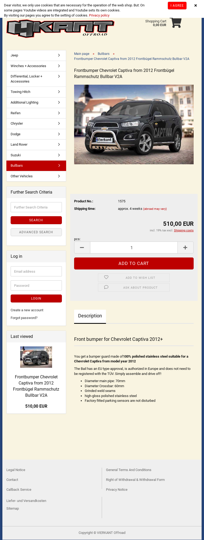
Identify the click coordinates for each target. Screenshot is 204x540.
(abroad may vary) (155, 209)
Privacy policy (98, 15)
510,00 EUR (36, 406)
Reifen (15, 113)
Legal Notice (15, 470)
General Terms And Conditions (128, 470)
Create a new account (27, 311)
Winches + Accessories (28, 66)
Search (36, 221)
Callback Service (18, 490)
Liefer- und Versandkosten (26, 501)
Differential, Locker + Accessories (26, 79)
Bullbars (17, 166)
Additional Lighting (24, 103)
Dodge (15, 135)
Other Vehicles (22, 177)
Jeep (14, 56)
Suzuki (16, 156)
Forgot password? (24, 318)
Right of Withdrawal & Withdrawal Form (135, 480)
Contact (12, 480)
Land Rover (19, 145)
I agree (177, 5)
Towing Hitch (20, 92)
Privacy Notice (117, 490)
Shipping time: (85, 209)
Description (90, 316)
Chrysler (17, 124)
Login (36, 299)
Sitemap (12, 509)
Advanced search (36, 233)
